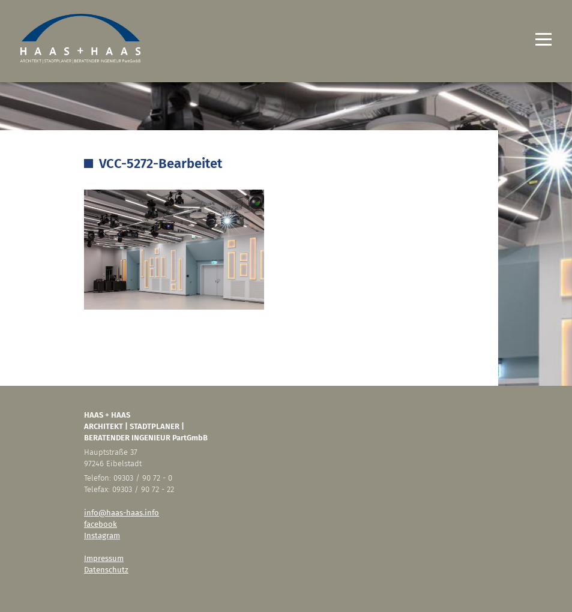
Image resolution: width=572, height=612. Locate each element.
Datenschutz (106, 569)
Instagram (102, 535)
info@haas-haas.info (121, 512)
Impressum (104, 558)
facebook (100, 524)
